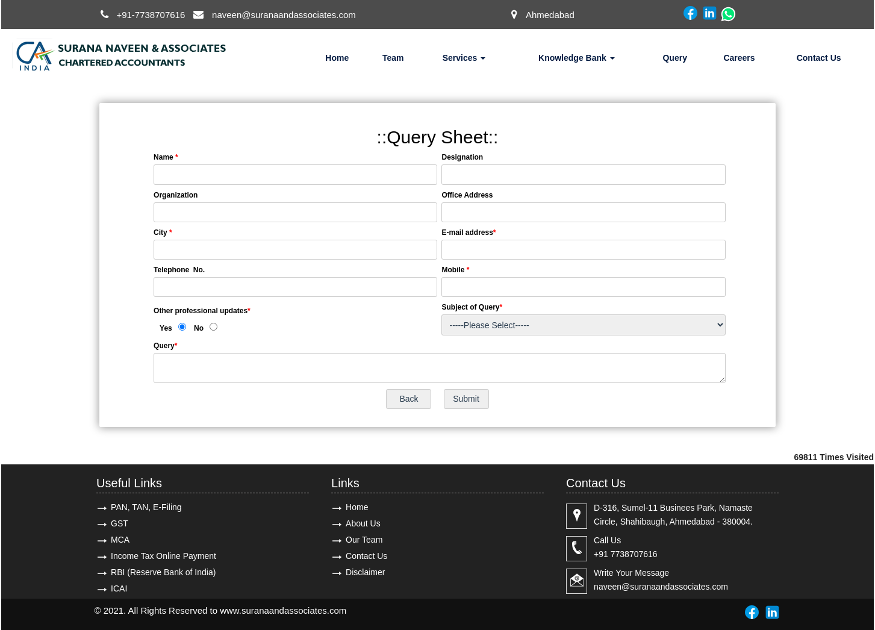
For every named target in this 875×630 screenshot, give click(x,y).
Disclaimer (365, 572)
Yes (166, 328)
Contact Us (819, 58)
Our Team (364, 539)
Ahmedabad (550, 15)
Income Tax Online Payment (163, 556)
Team (393, 58)
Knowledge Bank (576, 58)
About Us (363, 523)
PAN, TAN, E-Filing (146, 507)
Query (674, 58)
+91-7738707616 (150, 15)
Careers (739, 58)
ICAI (119, 588)
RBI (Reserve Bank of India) (163, 572)
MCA (120, 539)
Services (464, 58)
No (199, 328)
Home (337, 58)
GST (119, 523)
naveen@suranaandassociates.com (284, 15)
